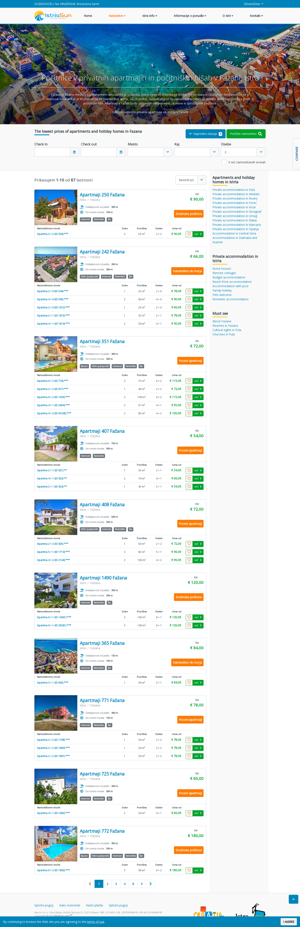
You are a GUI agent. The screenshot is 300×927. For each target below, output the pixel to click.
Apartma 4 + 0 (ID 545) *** (52, 299)
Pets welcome (222, 295)
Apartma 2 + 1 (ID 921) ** (52, 470)
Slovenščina (250, 4)
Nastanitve (117, 16)
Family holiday (222, 290)
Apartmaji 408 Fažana (102, 504)
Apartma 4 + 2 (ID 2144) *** (53, 560)
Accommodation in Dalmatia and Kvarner (234, 240)
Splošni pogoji (43, 905)
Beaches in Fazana (225, 326)
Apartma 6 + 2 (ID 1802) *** (53, 870)
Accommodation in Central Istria (234, 233)
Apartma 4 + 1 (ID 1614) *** (53, 323)
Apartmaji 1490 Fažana (103, 578)
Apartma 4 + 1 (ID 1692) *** (53, 813)
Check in (41, 144)
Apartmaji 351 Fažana (102, 341)
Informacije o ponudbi (190, 16)
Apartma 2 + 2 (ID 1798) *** (53, 740)
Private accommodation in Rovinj (234, 198)
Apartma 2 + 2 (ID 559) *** (52, 234)
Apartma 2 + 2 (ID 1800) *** (53, 748)
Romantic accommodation (230, 299)
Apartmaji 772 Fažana (102, 831)
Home (88, 16)
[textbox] (146, 152)
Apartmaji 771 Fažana (102, 700)
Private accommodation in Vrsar (234, 207)
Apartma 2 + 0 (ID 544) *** (52, 291)
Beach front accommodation (232, 282)
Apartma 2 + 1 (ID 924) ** (52, 486)
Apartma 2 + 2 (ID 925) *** (52, 544)
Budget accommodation (228, 277)
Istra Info (149, 16)
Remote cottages (224, 273)
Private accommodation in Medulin (236, 194)
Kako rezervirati (69, 905)
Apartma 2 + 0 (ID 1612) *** (53, 307)
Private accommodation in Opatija (235, 229)
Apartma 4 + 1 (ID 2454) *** (53, 405)
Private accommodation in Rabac (234, 220)
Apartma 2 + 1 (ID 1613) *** (53, 315)
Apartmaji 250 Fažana (102, 194)
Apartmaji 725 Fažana (102, 774)
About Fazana (221, 321)
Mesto (133, 144)
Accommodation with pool (230, 286)
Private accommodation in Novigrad (236, 211)
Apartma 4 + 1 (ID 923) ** (52, 478)
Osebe (226, 144)
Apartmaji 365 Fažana (102, 643)
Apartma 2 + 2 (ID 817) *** (52, 389)
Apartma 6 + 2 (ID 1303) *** (53, 397)
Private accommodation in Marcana (236, 225)
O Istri (227, 16)
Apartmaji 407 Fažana (102, 431)
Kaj (176, 144)
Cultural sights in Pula (226, 330)
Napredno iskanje (205, 134)
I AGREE (288, 922)
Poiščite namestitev (246, 134)
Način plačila (94, 905)
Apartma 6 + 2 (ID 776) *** (52, 381)
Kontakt (256, 16)
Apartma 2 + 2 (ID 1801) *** (53, 756)
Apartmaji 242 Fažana (102, 251)
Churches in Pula (223, 334)
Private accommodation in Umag (234, 216)
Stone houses (221, 269)
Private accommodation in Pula (233, 190)
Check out (89, 144)
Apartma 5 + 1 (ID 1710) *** (53, 552)
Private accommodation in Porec (234, 203)
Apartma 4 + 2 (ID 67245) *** (54, 413)
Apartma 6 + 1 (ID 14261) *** (54, 617)
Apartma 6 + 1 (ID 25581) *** (54, 625)
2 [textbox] (225, 152)
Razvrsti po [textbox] (186, 180)
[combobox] (150, 152)
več (198, 234)
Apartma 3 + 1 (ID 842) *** (52, 682)
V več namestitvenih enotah (247, 162)
